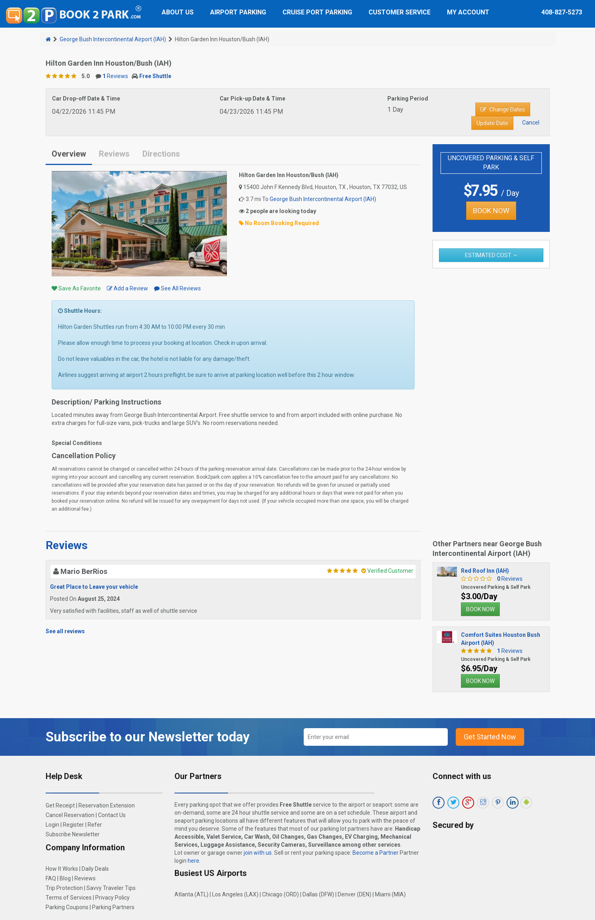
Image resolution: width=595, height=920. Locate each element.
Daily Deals (95, 869)
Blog (65, 878)
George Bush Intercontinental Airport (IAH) (113, 39)
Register (73, 824)
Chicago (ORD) (280, 894)
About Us (178, 12)
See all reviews (65, 631)
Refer (95, 824)
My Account (468, 12)
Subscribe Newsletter (73, 834)
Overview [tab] (69, 154)
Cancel (530, 122)
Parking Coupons (67, 907)
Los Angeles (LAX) (235, 894)
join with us (258, 853)
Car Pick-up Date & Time (252, 98)
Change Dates (503, 109)
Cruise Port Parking (317, 12)
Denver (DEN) (354, 894)
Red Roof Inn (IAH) (485, 571)
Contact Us (112, 815)
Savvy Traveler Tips (111, 888)
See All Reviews (177, 288)
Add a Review (127, 288)
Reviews (115, 76)
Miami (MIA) (390, 894)
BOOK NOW (491, 210)
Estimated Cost (488, 255)
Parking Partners (113, 907)
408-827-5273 (561, 12)
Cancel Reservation (70, 815)
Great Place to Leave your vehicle (94, 587)
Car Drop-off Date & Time (86, 98)
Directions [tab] (161, 154)
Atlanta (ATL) (191, 894)
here (193, 861)
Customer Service (400, 12)
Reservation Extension (106, 805)
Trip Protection (64, 888)
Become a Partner (376, 853)
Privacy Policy (112, 897)
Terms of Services (69, 897)
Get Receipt (60, 805)
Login (52, 824)
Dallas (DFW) (318, 894)
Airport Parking (238, 12)
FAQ (51, 878)
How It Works (62, 869)
